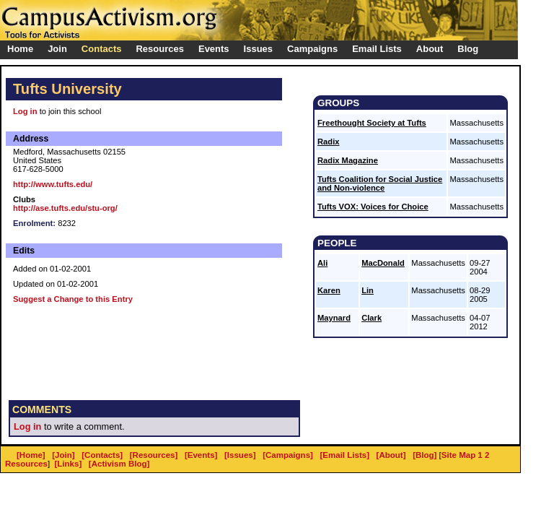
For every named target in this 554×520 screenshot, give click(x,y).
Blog (467, 48)
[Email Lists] (344, 455)
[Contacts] (102, 455)
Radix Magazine (347, 160)
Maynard (334, 317)
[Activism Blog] (119, 463)
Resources (26, 463)
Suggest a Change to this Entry (73, 299)
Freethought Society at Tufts (371, 122)
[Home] (31, 455)
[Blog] (424, 455)
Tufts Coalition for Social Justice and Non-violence (379, 183)
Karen (328, 290)
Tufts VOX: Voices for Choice (372, 206)
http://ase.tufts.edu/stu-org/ (65, 208)
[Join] (63, 455)
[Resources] (154, 455)
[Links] (68, 463)
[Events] (201, 455)
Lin (367, 290)
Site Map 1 (462, 455)
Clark (371, 317)
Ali (322, 263)
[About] (391, 455)
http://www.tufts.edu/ (52, 184)
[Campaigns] (288, 455)
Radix (328, 141)
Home (20, 48)
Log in (25, 111)
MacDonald (383, 263)
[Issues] (240, 455)
